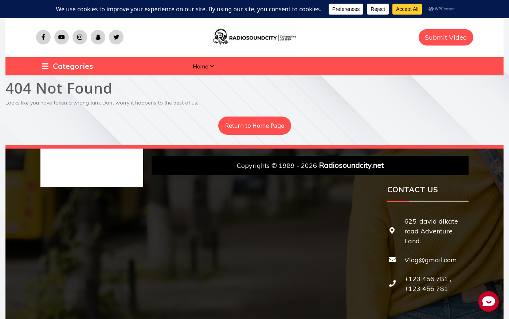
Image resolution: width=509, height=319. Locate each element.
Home (200, 66)
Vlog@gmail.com (430, 260)
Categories (67, 66)
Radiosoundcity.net (351, 165)
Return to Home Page (251, 123)
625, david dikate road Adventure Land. (431, 231)
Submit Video (446, 37)
